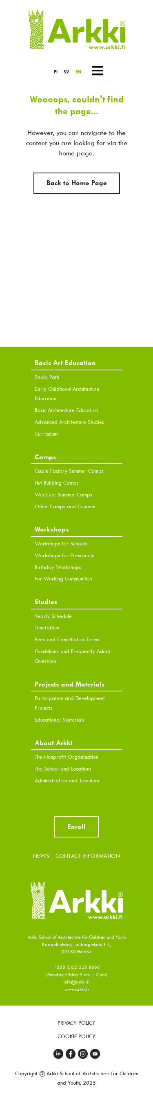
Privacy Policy (76, 1023)
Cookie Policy (76, 1036)
